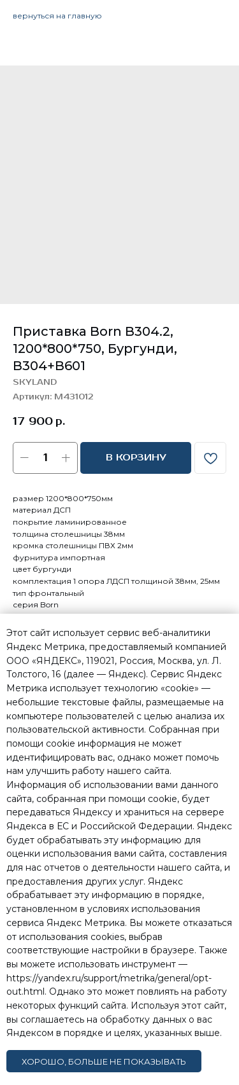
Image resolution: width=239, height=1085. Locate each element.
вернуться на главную (57, 15)
